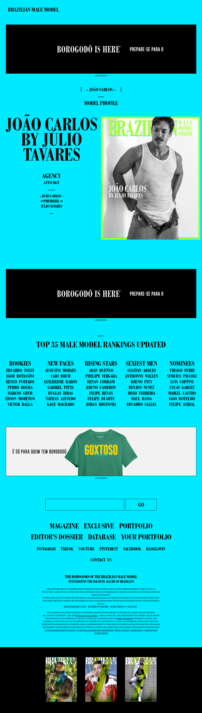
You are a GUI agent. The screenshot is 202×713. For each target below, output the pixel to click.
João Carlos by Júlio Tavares (51, 139)
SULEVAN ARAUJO (141, 370)
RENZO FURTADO (20, 381)
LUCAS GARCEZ (181, 387)
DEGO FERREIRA (141, 393)
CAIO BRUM (60, 376)
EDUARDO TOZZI (20, 370)
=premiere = (51, 201)
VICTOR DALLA (20, 404)
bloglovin (155, 549)
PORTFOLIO (136, 525)
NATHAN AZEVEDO (61, 398)
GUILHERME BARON (60, 381)
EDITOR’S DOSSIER (57, 536)
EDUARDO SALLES (141, 404)
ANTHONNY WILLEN (141, 376)
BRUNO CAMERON (101, 387)
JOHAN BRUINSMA (101, 404)
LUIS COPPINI (182, 381)
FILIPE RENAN (101, 393)
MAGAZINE (64, 525)
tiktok (67, 549)
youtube (86, 549)
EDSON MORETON (20, 398)
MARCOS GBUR (20, 393)
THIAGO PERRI (181, 370)
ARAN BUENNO (101, 370)
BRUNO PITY (141, 381)
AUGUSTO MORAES (60, 370)
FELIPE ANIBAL (182, 404)
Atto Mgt (51, 182)
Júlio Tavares (51, 206)
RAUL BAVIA (141, 398)
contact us (101, 560)
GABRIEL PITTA (61, 387)
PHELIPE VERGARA (101, 376)
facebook (132, 549)
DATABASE (102, 536)
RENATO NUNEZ (141, 387)
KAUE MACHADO (60, 404)
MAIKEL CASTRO (182, 393)
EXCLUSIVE (99, 525)
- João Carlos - (52, 196)
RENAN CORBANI (101, 381)
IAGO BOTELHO (182, 398)
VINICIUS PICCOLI (182, 376)
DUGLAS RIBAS (60, 393)
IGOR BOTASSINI (20, 376)
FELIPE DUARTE (101, 398)
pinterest (109, 549)
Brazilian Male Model (33, 9)
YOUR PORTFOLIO (146, 536)
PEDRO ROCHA (20, 387)
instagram (46, 549)
